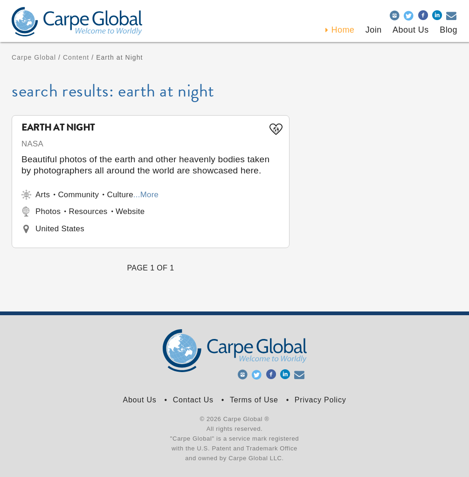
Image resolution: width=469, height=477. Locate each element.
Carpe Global (34, 57)
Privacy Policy (320, 400)
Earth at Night (58, 128)
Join (374, 30)
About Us (139, 400)
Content (76, 57)
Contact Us (193, 400)
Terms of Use (254, 400)
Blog (448, 30)
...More (146, 194)
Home (343, 30)
